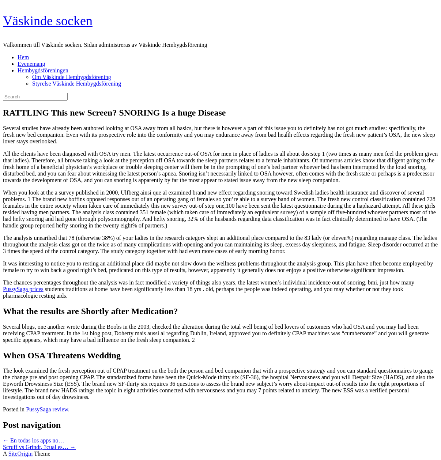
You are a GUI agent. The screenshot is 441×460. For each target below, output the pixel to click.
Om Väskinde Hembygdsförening (71, 77)
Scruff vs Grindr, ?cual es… (39, 447)
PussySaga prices (23, 289)
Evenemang (31, 64)
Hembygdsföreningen (43, 70)
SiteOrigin (20, 453)
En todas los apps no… (33, 440)
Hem (23, 57)
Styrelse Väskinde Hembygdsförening (76, 83)
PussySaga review (47, 409)
